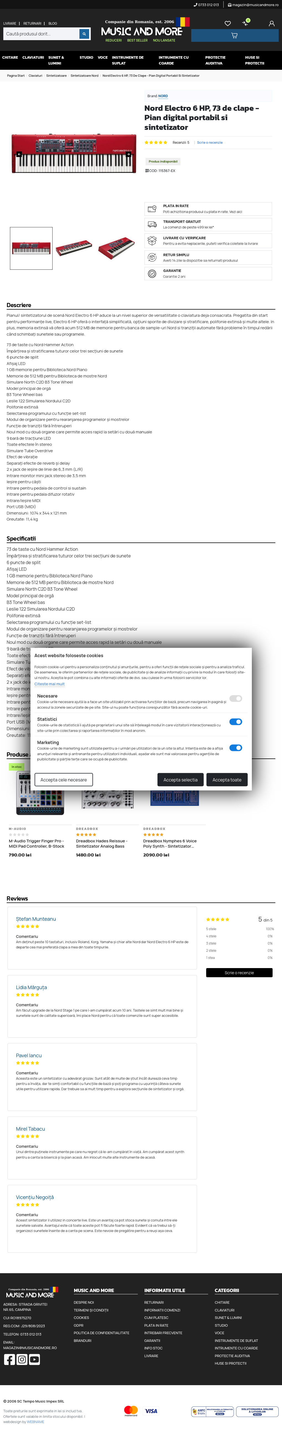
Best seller (137, 40)
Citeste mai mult (50, 683)
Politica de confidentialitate (102, 1332)
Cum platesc (156, 1317)
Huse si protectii (254, 60)
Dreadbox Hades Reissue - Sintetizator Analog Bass (102, 843)
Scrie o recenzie (210, 142)
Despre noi (84, 1302)
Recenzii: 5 (181, 142)
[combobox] (47, 33)
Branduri (82, 1340)
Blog (52, 23)
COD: (153, 170)
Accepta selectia (181, 779)
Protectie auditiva (215, 60)
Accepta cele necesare (64, 779)
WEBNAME (35, 1421)
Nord (163, 96)
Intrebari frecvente (163, 1332)
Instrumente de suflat (128, 60)
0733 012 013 (206, 4)
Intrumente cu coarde (174, 60)
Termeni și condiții (91, 1310)
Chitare (10, 57)
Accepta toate (227, 779)
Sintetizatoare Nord (85, 75)
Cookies (81, 1317)
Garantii (152, 1340)
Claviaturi (33, 57)
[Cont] (273, 23)
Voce (103, 57)
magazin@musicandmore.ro (253, 4)
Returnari (33, 23)
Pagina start (16, 75)
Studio (86, 57)
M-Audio (18, 828)
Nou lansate (164, 40)
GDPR (78, 1325)
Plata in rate (156, 1325)
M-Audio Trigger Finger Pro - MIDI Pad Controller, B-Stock (36, 843)
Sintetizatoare (56, 75)
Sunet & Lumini (56, 60)
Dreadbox (87, 828)
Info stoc (153, 1348)
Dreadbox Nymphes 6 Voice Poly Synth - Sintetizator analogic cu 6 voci (170, 843)
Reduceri (114, 40)
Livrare (9, 23)
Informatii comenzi (162, 1310)
